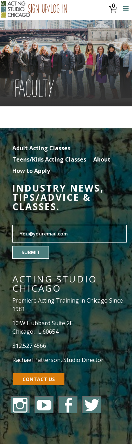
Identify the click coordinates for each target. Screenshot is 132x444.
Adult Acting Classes (41, 148)
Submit (30, 252)
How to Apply (31, 171)
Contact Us (39, 379)
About (102, 159)
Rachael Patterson (36, 360)
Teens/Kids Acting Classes (49, 159)
